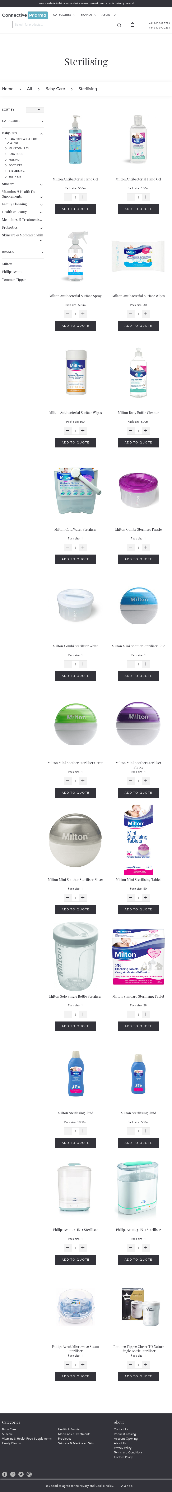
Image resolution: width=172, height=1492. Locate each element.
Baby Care (51, 89)
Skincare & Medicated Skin (22, 235)
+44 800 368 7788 (157, 23)
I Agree (126, 1485)
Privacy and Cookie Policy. (97, 1485)
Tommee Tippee (14, 279)
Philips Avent (12, 272)
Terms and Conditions (128, 1452)
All (25, 89)
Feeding (12, 160)
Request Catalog (125, 1434)
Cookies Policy (123, 1457)
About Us (120, 1443)
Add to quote (75, 209)
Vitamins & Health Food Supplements (20, 193)
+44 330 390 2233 (157, 28)
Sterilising (14, 171)
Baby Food (14, 154)
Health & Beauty (14, 212)
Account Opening (126, 1438)
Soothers (13, 165)
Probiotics (10, 227)
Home (7, 89)
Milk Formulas (17, 148)
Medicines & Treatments (20, 219)
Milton (7, 264)
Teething (13, 177)
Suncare (8, 184)
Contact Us (121, 1429)
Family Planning (14, 204)
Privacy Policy (122, 1448)
